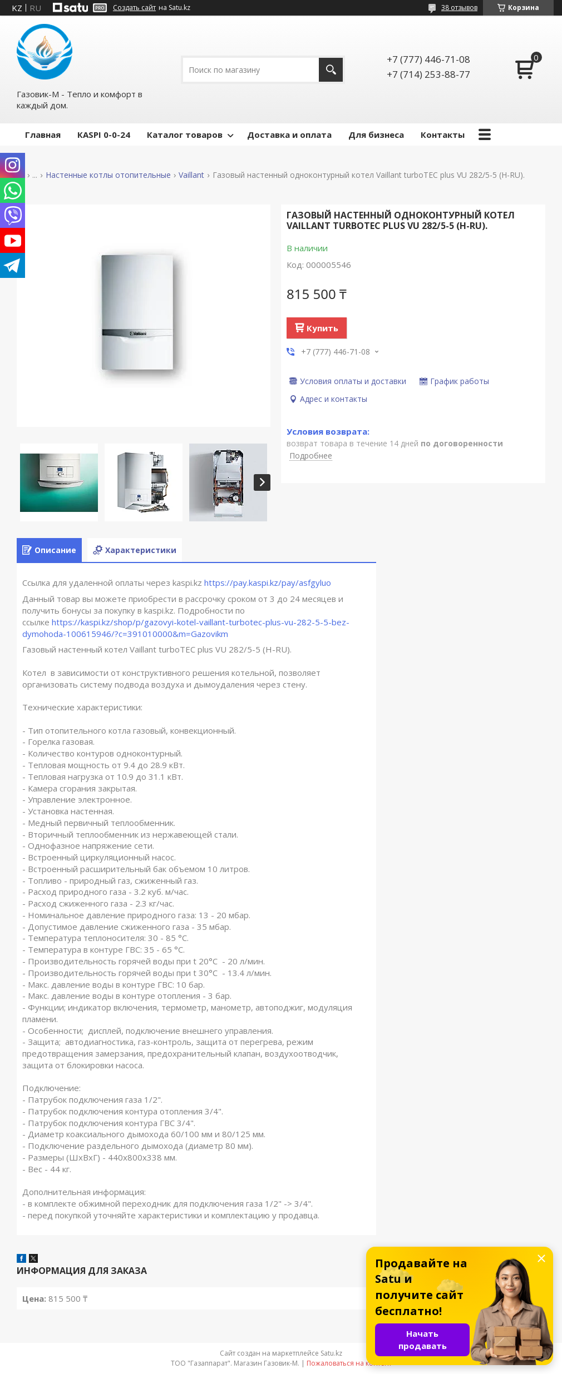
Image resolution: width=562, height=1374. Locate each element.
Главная (43, 134)
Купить (322, 327)
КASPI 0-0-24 (103, 134)
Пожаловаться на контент (349, 1363)
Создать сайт (134, 8)
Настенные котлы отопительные (108, 175)
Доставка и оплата (289, 134)
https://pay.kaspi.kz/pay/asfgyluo (267, 582)
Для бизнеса (376, 134)
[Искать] (331, 70)
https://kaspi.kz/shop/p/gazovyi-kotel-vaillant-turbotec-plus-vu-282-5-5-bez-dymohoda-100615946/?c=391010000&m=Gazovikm (185, 627)
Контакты (443, 134)
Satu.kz (331, 1353)
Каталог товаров (185, 134)
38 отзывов (459, 7)
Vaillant (191, 175)
